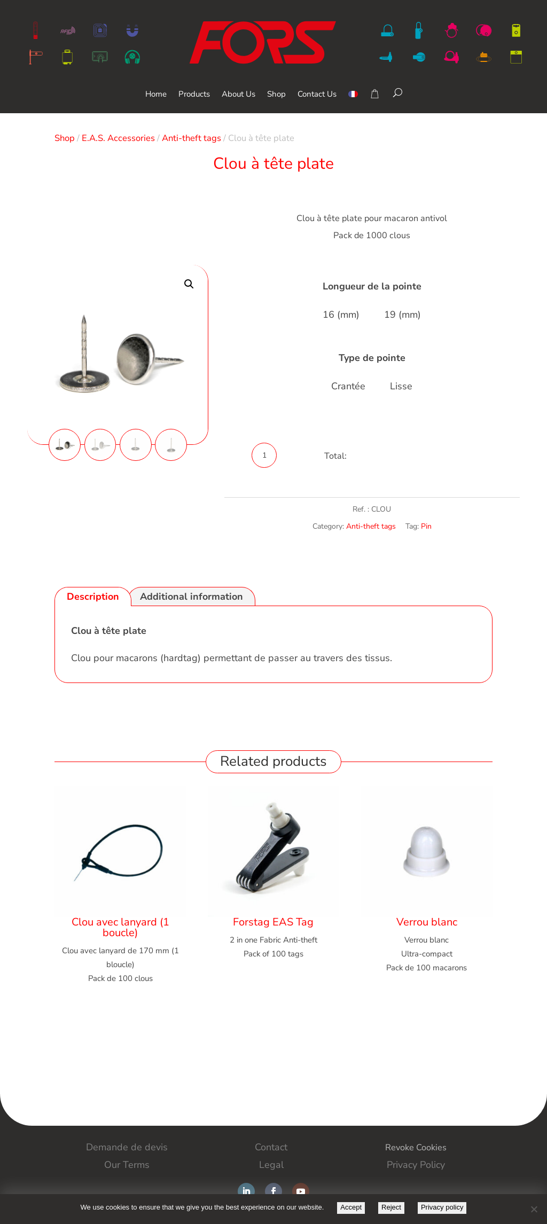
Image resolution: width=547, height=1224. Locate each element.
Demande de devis (127, 1147)
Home (156, 94)
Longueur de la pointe (372, 286)
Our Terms (127, 1164)
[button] (189, 284)
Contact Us (317, 94)
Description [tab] (93, 596)
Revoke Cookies (415, 1147)
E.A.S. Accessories (118, 138)
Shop (276, 94)
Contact (271, 1147)
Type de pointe (372, 357)
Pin (426, 526)
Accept (351, 1207)
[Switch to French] (353, 101)
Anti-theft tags (191, 138)
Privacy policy (442, 1207)
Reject (391, 1207)
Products (194, 94)
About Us (238, 94)
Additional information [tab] (191, 596)
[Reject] (533, 1209)
